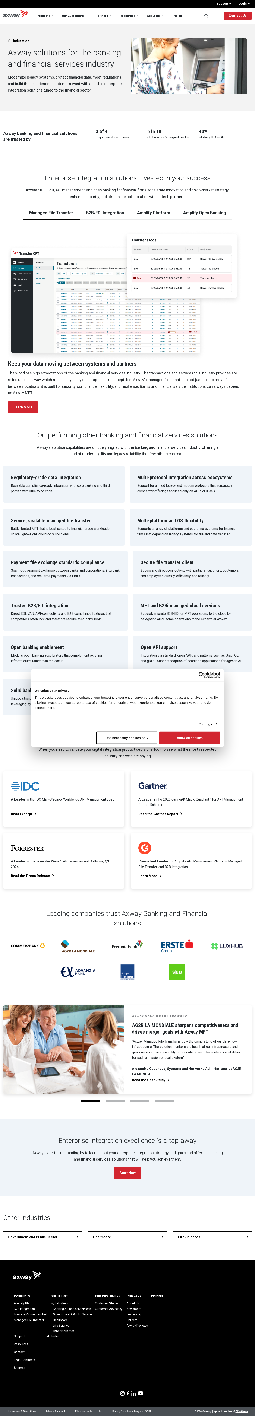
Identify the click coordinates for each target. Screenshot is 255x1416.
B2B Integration (24, 1309)
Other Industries (64, 1331)
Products (43, 15)
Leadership (134, 1314)
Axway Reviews (137, 1325)
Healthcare (102, 1237)
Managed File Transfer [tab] (51, 212)
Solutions (59, 1296)
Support (224, 3)
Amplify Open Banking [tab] (204, 212)
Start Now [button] (128, 1173)
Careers (132, 1320)
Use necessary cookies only (127, 737)
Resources (127, 15)
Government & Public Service (72, 1314)
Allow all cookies (190, 737)
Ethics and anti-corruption (88, 1411)
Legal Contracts (24, 1360)
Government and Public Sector (33, 1237)
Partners (101, 15)
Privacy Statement (55, 1411)
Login (244, 3)
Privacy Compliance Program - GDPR (132, 1411)
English (216, 16)
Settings (205, 724)
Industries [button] (21, 41)
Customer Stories (107, 1303)
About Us (153, 15)
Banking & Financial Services (72, 1309)
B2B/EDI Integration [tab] (105, 212)
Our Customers (73, 15)
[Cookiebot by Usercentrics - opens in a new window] (201, 675)
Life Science (61, 1325)
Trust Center (50, 1336)
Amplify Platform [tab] (153, 212)
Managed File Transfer (29, 1320)
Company (134, 1296)
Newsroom (134, 1309)
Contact (19, 1352)
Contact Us (238, 16)
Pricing (176, 15)
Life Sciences (189, 1237)
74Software (242, 1411)
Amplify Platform (25, 1303)
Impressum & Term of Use (22, 1411)
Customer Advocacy (108, 1309)
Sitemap (19, 1367)
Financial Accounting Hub (31, 1314)
